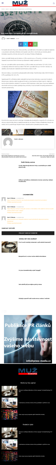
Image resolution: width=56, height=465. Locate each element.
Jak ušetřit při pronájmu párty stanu (30, 284)
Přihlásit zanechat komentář (14, 202)
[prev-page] (3, 311)
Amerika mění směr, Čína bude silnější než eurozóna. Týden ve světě (43, 156)
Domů (3, 9)
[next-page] (5, 311)
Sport (7, 9)
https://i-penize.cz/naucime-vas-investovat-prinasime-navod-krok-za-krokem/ (27, 200)
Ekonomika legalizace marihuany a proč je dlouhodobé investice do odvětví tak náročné (14, 156)
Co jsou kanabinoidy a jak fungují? (30, 270)
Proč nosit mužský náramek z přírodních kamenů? (35, 242)
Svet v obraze (11, 38)
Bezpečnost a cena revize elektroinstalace (32, 256)
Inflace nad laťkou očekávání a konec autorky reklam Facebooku (36, 180)
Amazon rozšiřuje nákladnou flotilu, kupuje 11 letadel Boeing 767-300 (36, 390)
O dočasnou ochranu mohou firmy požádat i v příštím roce (34, 402)
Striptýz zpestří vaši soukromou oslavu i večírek (34, 298)
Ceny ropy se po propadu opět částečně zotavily (32, 414)
